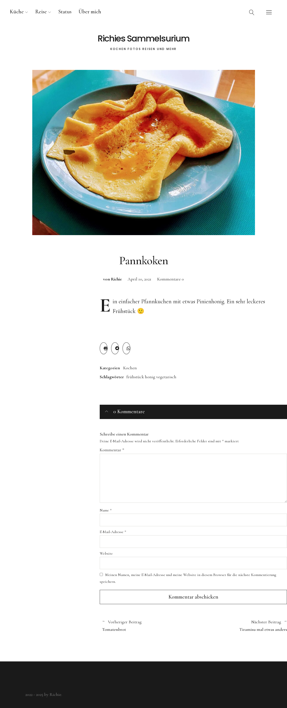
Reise (41, 11)
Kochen (130, 368)
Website (106, 553)
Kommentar (112, 450)
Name (106, 510)
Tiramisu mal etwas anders (240, 625)
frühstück (135, 376)
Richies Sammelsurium (143, 38)
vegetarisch (166, 376)
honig (150, 376)
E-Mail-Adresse (113, 531)
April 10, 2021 (139, 279)
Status (65, 11)
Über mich (90, 11)
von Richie (112, 279)
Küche (17, 11)
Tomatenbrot (145, 625)
